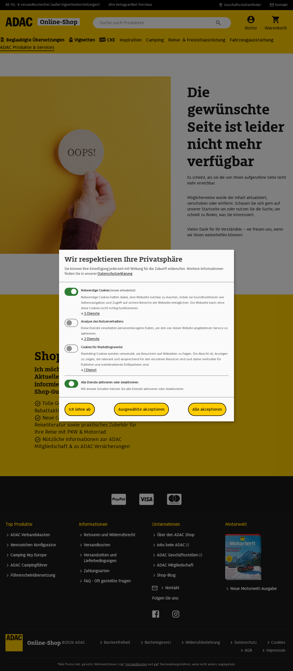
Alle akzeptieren (207, 409)
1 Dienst (88, 370)
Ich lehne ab (79, 409)
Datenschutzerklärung (115, 274)
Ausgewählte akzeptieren (141, 409)
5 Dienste (90, 313)
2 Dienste (90, 339)
